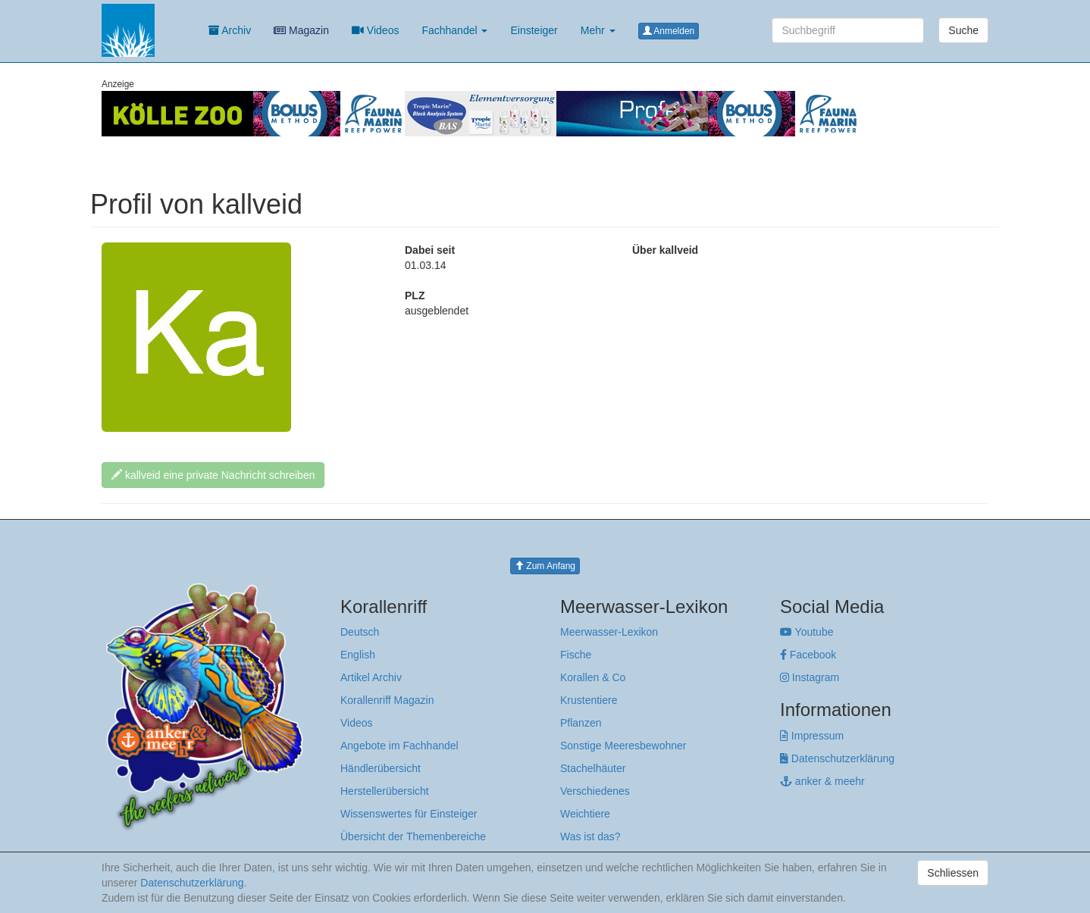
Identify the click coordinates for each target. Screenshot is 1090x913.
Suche (963, 30)
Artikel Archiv (371, 677)
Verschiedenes (595, 791)
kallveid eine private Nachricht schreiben (213, 475)
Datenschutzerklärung (837, 758)
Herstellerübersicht (384, 791)
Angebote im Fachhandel (399, 745)
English (357, 655)
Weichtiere (585, 814)
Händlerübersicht (380, 768)
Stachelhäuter (592, 768)
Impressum (812, 736)
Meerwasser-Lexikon (609, 632)
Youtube (807, 632)
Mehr (598, 30)
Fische (575, 655)
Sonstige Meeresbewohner (623, 745)
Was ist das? (590, 836)
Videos (375, 30)
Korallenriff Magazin (387, 700)
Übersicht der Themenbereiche (413, 836)
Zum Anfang (545, 566)
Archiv (229, 30)
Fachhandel (454, 30)
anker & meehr (822, 781)
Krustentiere (588, 700)
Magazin (301, 30)
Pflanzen (580, 723)
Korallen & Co (592, 677)
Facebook (808, 655)
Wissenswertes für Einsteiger (409, 814)
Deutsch (359, 632)
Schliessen (953, 873)
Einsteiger (533, 30)
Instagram (809, 677)
